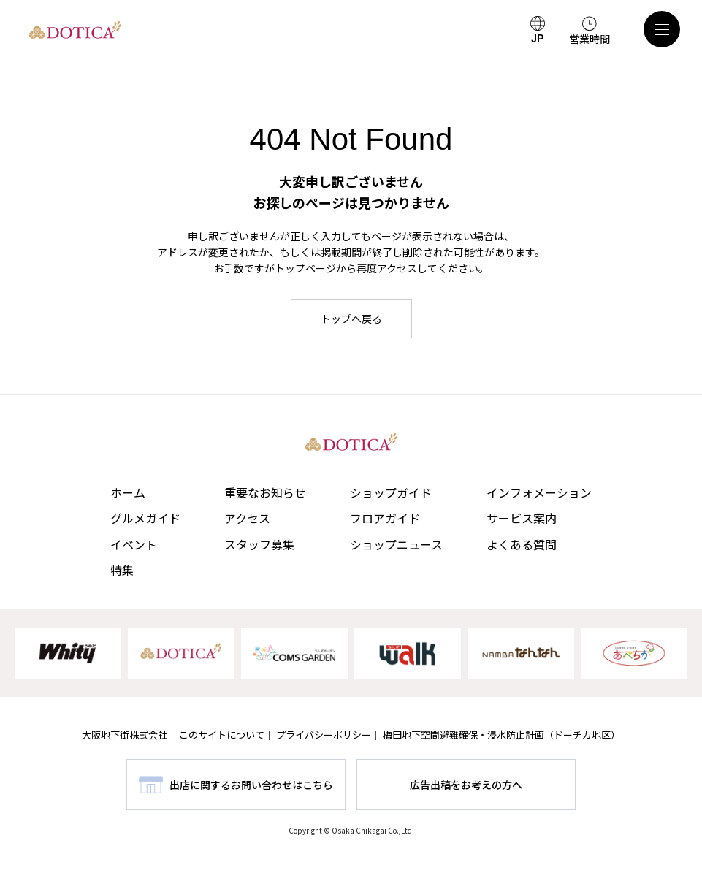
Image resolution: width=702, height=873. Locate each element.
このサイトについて (221, 735)
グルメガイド (145, 518)
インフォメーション (539, 492)
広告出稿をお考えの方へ (466, 784)
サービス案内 (522, 518)
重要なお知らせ (265, 492)
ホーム (127, 492)
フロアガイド (385, 518)
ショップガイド (391, 492)
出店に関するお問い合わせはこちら (251, 784)
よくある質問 (522, 544)
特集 (122, 570)
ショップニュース (396, 544)
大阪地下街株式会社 (124, 735)
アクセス (247, 518)
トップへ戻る (351, 318)
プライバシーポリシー (323, 735)
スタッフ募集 (259, 544)
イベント (133, 544)
